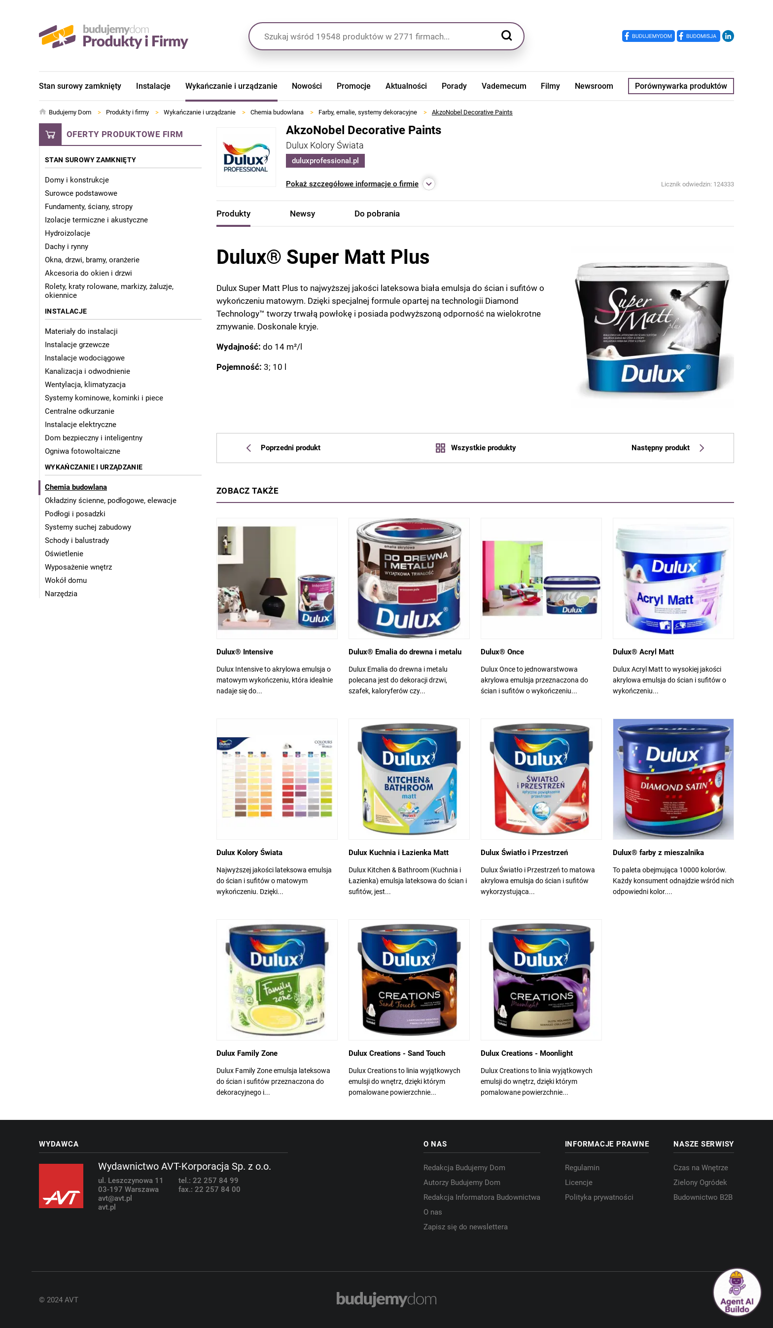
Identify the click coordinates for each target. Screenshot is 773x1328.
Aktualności (406, 86)
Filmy (550, 86)
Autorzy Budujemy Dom (461, 1182)
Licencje (579, 1182)
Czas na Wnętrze (700, 1167)
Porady (454, 86)
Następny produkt (668, 447)
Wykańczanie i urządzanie (231, 86)
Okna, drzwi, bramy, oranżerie (92, 259)
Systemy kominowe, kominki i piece (104, 398)
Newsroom (594, 86)
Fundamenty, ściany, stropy (89, 206)
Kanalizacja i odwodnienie (87, 371)
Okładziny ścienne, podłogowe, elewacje (110, 500)
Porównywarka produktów (681, 86)
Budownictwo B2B (703, 1197)
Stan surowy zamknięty (80, 86)
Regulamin (582, 1167)
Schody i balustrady (77, 540)
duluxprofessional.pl (325, 160)
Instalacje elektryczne (80, 424)
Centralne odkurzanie (79, 411)
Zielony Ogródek (700, 1182)
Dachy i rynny (66, 246)
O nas (432, 1212)
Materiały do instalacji (81, 331)
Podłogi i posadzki (75, 513)
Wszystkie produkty (476, 447)
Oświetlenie (64, 553)
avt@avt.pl (115, 1198)
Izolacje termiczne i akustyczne (96, 219)
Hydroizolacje (67, 233)
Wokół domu (66, 580)
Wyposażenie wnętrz (78, 567)
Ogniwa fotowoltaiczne (82, 451)
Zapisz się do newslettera (465, 1226)
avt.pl (107, 1207)
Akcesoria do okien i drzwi (88, 273)
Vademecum (504, 86)
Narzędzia (61, 593)
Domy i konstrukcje (77, 180)
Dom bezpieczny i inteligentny (93, 437)
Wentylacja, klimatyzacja (85, 384)
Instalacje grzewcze (77, 344)
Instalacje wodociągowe (85, 358)
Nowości (307, 86)
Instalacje (153, 86)
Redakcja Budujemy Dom (464, 1167)
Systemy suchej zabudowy (88, 527)
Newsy (302, 213)
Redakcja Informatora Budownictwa (481, 1197)
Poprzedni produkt (283, 447)
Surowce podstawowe (81, 193)
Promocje (354, 86)
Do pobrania (377, 213)
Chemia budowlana (76, 487)
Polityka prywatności (599, 1197)
